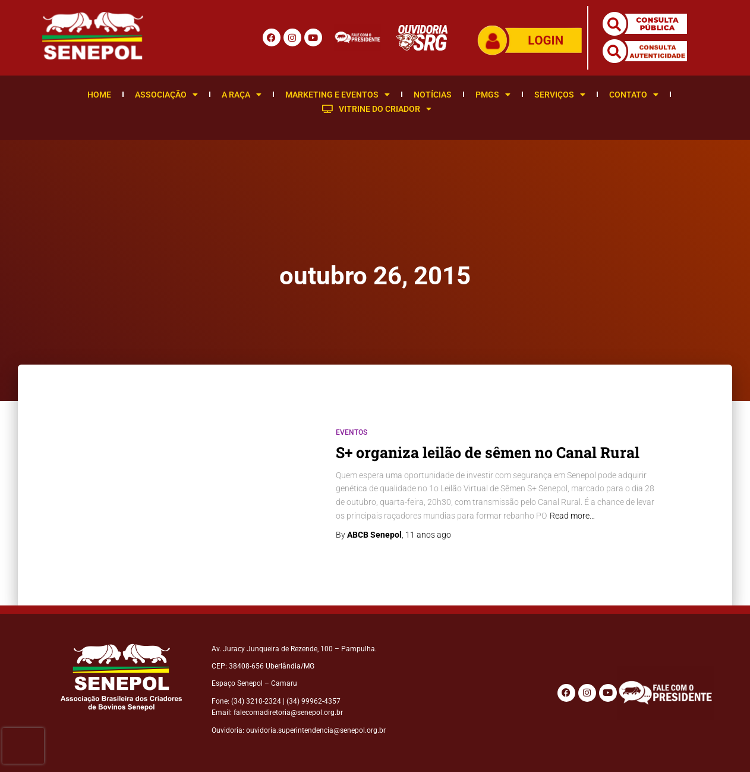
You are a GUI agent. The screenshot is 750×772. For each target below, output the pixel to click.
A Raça (241, 94)
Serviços (559, 94)
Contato (633, 94)
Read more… (572, 515)
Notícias (433, 94)
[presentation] (23, 746)
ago (428, 534)
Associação (166, 94)
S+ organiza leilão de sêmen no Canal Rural (487, 452)
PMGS (492, 94)
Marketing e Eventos (337, 94)
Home (99, 94)
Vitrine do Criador (376, 109)
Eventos (351, 432)
